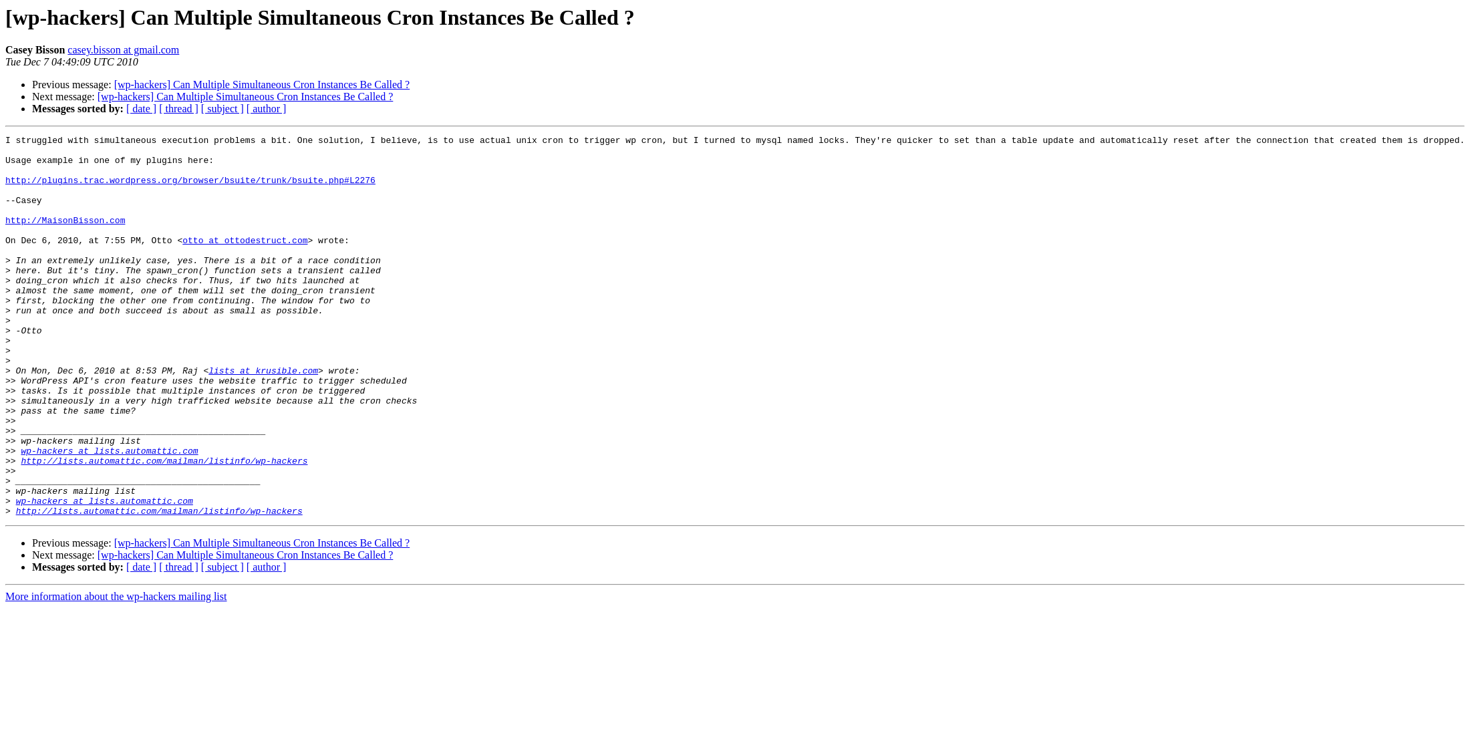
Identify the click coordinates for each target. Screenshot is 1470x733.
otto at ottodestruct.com (244, 262)
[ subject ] (222, 108)
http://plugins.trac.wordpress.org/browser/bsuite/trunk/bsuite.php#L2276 (190, 190)
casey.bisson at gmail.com (123, 49)
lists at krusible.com (263, 418)
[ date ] (141, 108)
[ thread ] (178, 108)
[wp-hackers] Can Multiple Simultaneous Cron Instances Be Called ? (262, 84)
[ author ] (267, 108)
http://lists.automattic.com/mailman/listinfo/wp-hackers (164, 527)
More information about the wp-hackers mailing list (116, 672)
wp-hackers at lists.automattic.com (109, 514)
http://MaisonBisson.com (65, 238)
